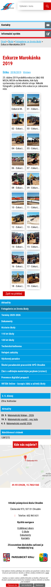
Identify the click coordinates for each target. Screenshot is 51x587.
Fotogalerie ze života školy (28, 41)
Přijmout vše (12, 585)
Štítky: (6, 72)
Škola (10, 41)
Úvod (3, 41)
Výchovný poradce (10, 358)
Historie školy (8, 327)
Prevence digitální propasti (15, 377)
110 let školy (7, 333)
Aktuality (6, 302)
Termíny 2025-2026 (11, 315)
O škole (25, 531)
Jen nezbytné (26, 585)
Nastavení (39, 585)
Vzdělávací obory (25, 528)
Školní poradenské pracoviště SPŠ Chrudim (23, 365)
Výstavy (27, 72)
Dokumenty (7, 321)
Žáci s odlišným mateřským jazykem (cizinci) (24, 371)
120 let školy (7, 340)
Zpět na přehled (14, 293)
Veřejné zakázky (9, 352)
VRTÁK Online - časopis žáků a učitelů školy (23, 383)
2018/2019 (15, 72)
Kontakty (25, 538)
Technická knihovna (11, 346)
